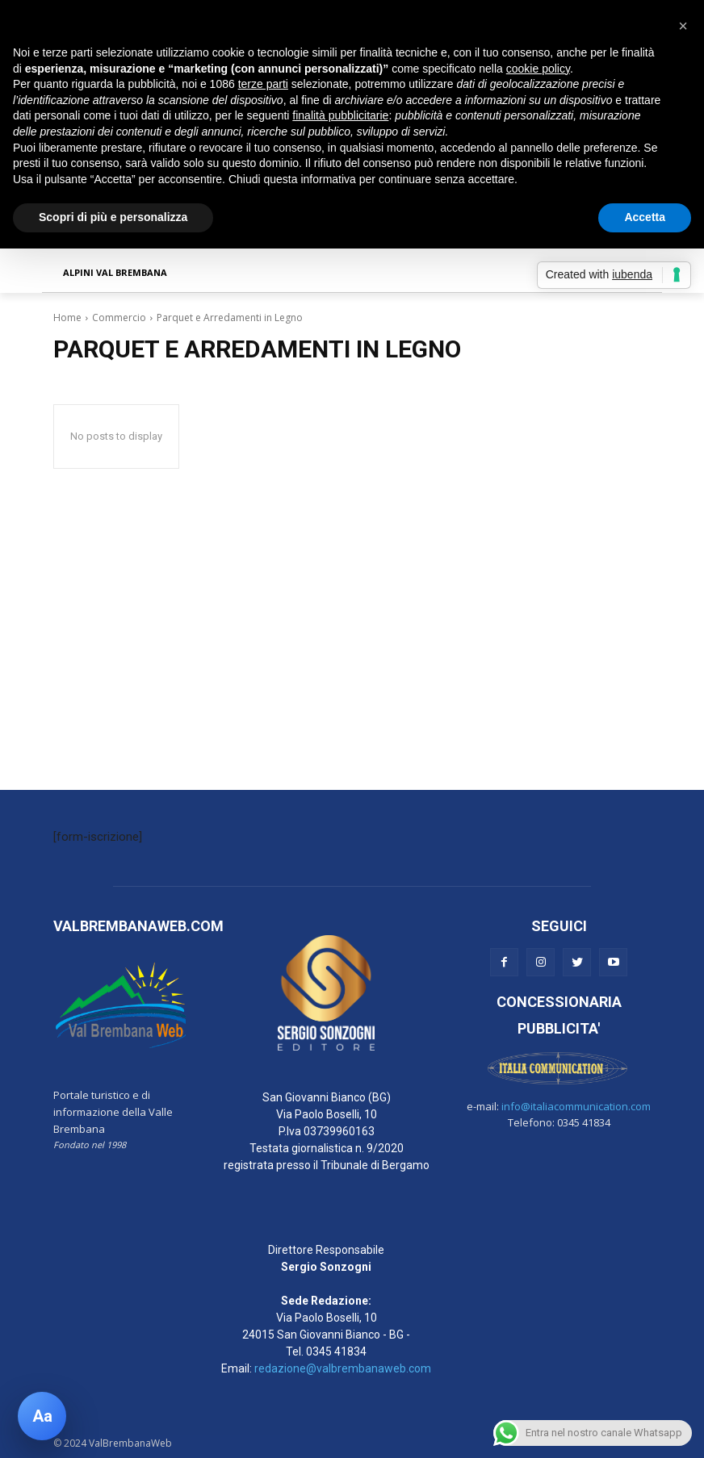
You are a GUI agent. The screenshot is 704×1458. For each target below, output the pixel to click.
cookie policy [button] (538, 68)
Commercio (119, 317)
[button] (683, 26)
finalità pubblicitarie (340, 115)
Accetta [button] (644, 217)
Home (67, 317)
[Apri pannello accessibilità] (42, 1416)
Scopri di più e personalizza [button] (113, 217)
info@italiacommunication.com (576, 1106)
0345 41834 (336, 1351)
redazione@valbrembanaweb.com (342, 1368)
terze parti (263, 83)
